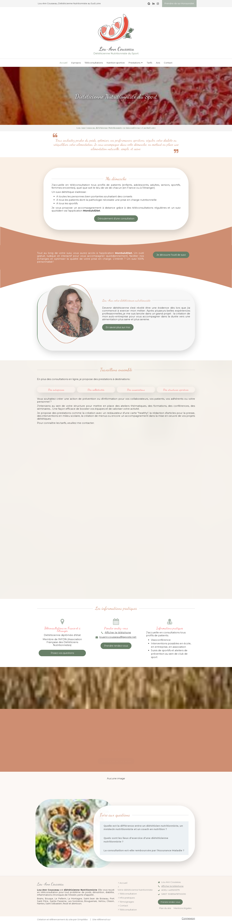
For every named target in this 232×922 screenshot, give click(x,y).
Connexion (188, 918)
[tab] (144, 827)
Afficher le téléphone (118, 632)
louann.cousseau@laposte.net (117, 637)
